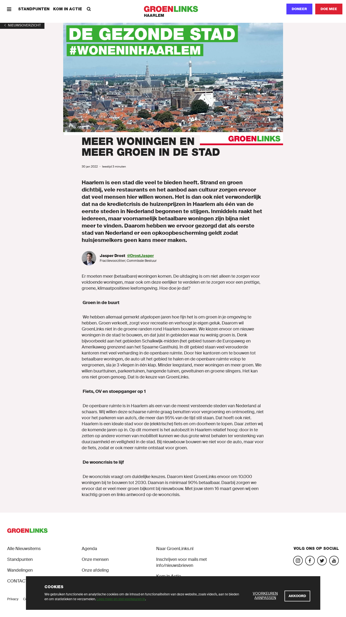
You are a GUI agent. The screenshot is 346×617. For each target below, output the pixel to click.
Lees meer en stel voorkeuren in (121, 599)
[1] (22, 25)
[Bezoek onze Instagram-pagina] (298, 560)
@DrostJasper (140, 255)
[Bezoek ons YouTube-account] (334, 560)
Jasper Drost (113, 255)
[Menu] (9, 9)
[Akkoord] (297, 596)
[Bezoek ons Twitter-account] (322, 560)
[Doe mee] (328, 9)
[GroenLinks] (173, 9)
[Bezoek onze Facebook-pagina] (310, 560)
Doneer (299, 9)
